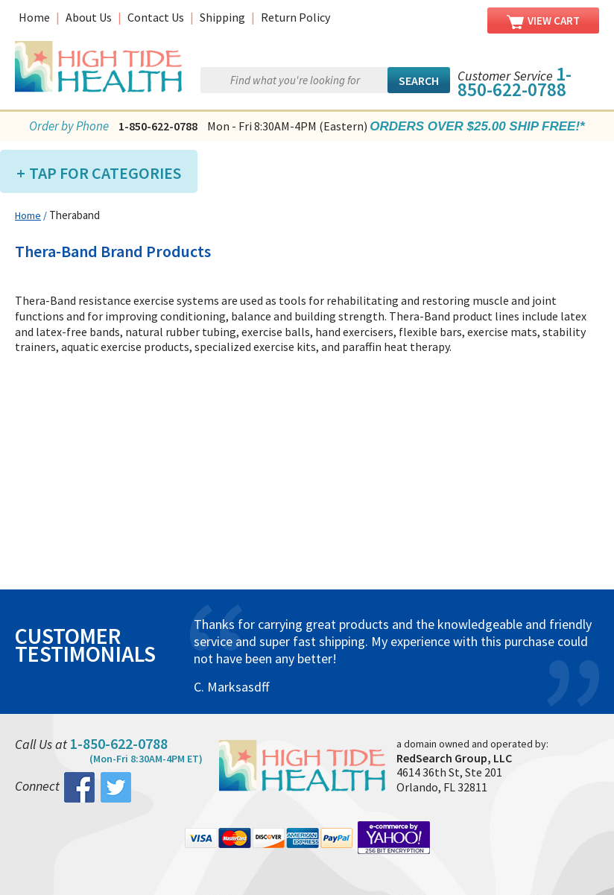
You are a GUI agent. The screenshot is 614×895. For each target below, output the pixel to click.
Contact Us (155, 17)
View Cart (543, 21)
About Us (89, 17)
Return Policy (295, 17)
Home (34, 17)
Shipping (222, 17)
